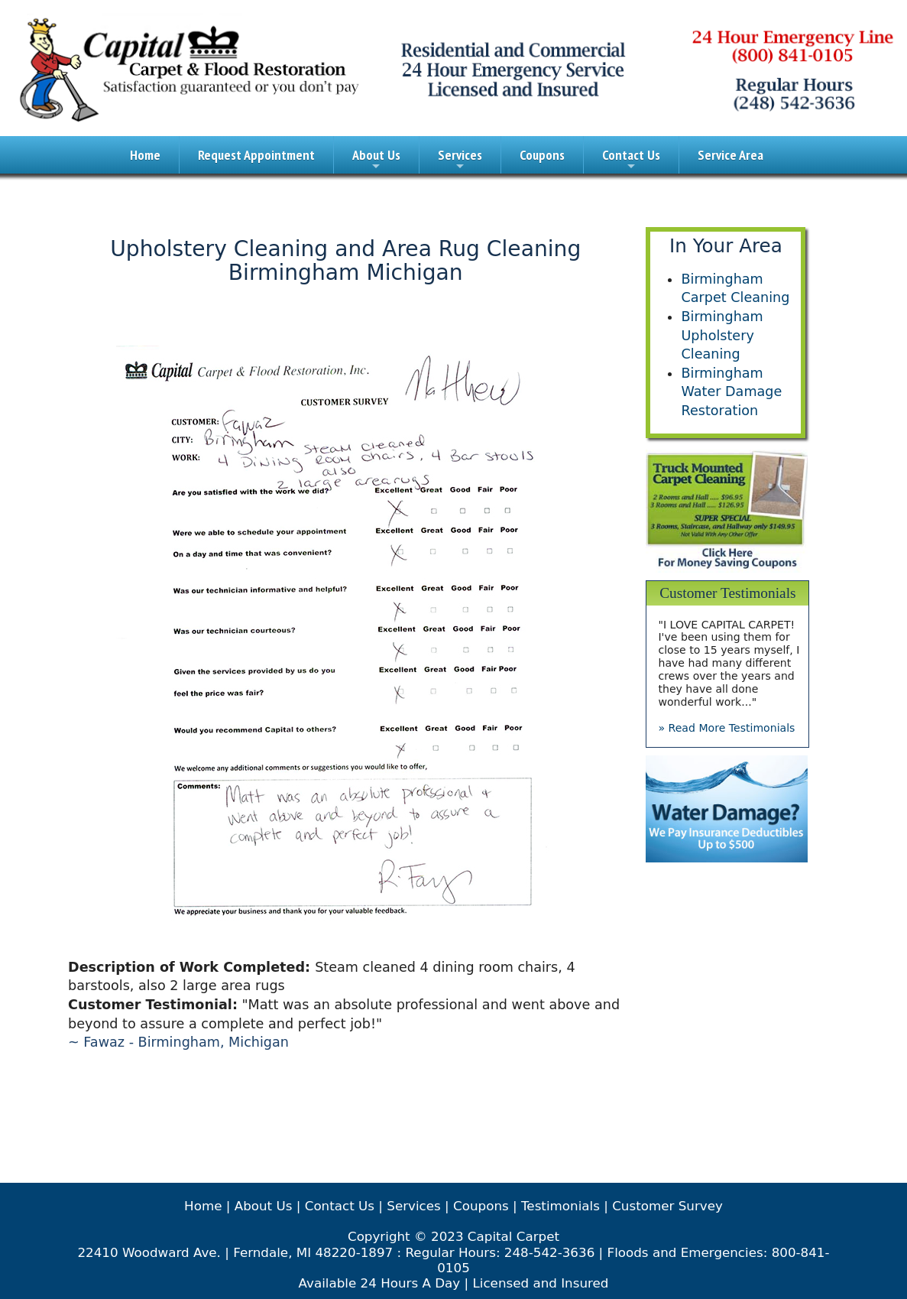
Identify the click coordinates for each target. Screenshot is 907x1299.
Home (145, 155)
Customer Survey (667, 1205)
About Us (376, 160)
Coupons (542, 155)
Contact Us (631, 160)
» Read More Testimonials (726, 728)
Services (460, 160)
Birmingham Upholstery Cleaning (722, 335)
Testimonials (560, 1205)
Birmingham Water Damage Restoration (731, 391)
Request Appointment (256, 155)
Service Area (730, 155)
